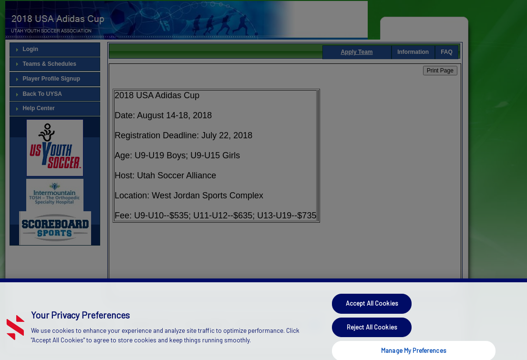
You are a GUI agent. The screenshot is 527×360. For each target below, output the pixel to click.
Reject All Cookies (372, 331)
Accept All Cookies (372, 307)
